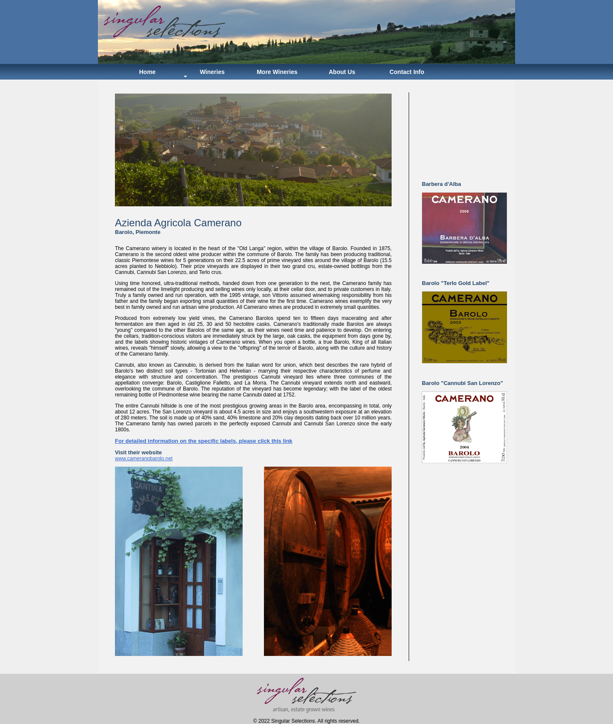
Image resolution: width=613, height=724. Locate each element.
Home (147, 71)
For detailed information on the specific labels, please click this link (203, 441)
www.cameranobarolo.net (143, 459)
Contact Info (407, 71)
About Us (342, 71)
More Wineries (277, 71)
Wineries (212, 71)
